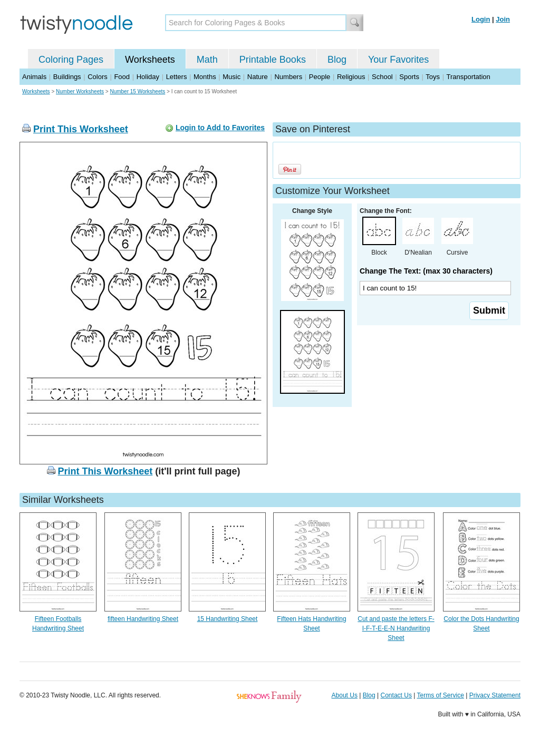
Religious (351, 77)
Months (205, 77)
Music (231, 77)
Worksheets (150, 59)
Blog (336, 59)
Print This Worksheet (80, 129)
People (319, 77)
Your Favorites (398, 59)
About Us (345, 695)
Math (207, 59)
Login (480, 19)
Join (503, 19)
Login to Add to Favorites (220, 127)
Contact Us (396, 695)
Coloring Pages (70, 59)
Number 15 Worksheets (137, 91)
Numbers (288, 77)
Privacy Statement (494, 695)
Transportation (468, 77)
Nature (257, 77)
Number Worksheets (80, 91)
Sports (409, 77)
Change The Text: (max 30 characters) (426, 271)
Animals (34, 77)
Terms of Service (440, 695)
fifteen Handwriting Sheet (143, 619)
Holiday (148, 77)
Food (122, 77)
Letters (176, 77)
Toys (433, 77)
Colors (98, 77)
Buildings (67, 77)
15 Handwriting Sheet (227, 619)
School (382, 77)
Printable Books (272, 59)
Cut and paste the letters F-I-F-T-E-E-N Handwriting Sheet (396, 628)
